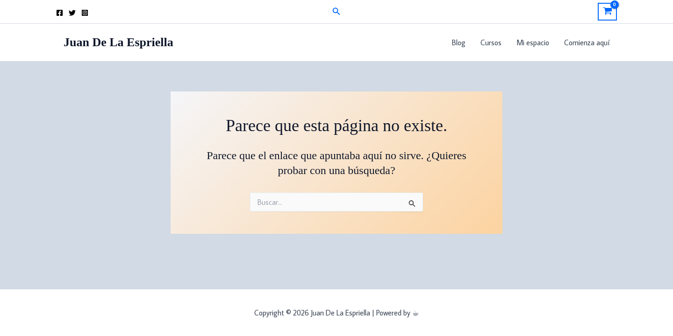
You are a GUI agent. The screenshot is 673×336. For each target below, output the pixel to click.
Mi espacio (532, 42)
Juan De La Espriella (118, 42)
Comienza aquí (586, 42)
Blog (458, 42)
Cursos (490, 42)
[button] (336, 12)
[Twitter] (72, 12)
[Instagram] (84, 12)
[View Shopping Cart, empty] (607, 12)
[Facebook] (59, 12)
